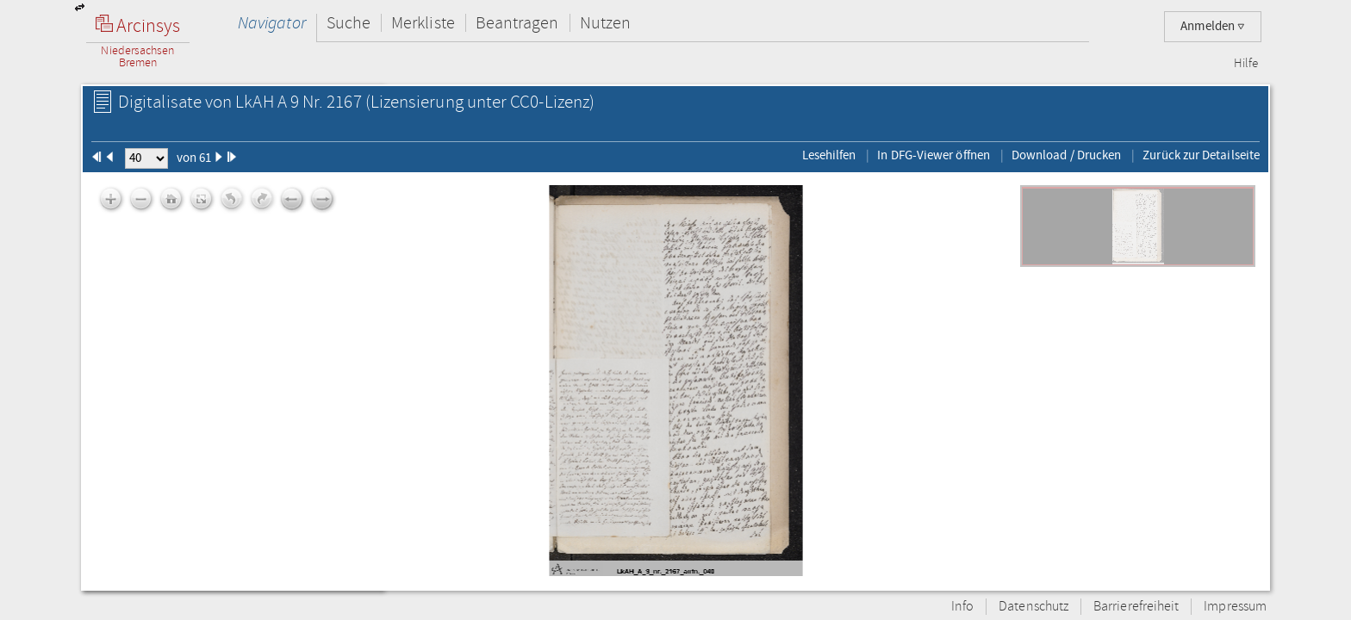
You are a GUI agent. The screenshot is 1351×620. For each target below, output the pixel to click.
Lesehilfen (829, 155)
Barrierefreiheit (1136, 606)
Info (962, 606)
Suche (348, 23)
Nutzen (605, 23)
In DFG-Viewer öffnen (933, 155)
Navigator (272, 23)
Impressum (1235, 606)
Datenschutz (1033, 606)
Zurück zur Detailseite (1201, 155)
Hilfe (1246, 63)
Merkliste (423, 23)
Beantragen (517, 23)
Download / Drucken (1066, 155)
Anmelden (1212, 26)
